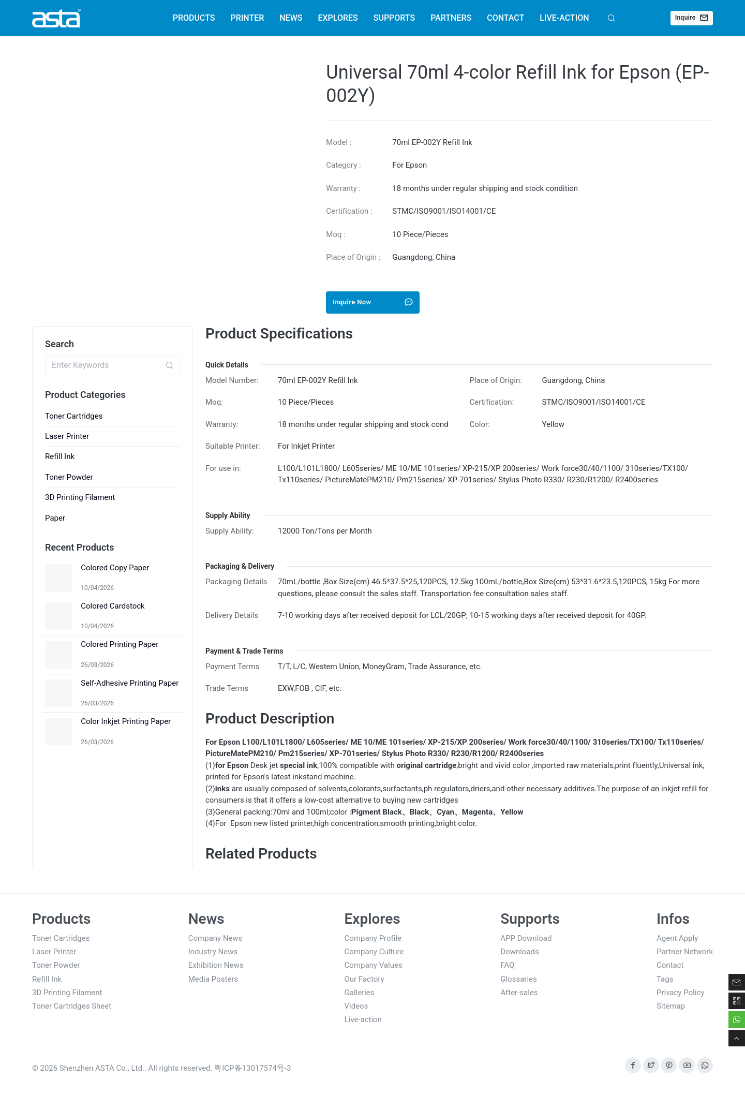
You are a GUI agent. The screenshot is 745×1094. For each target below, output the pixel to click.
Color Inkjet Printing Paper (126, 721)
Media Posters (213, 979)
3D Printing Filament (80, 497)
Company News (215, 938)
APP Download (526, 938)
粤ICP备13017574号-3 (252, 1068)
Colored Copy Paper (115, 567)
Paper (55, 518)
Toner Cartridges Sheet (71, 1006)
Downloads (519, 951)
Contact (670, 965)
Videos (356, 1006)
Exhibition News (216, 965)
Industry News (212, 951)
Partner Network (685, 951)
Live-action (363, 1019)
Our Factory (364, 979)
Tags (665, 979)
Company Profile (373, 938)
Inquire (691, 17)
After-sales (519, 992)
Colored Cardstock (112, 606)
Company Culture (374, 951)
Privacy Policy (680, 992)
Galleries (360, 992)
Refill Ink (59, 456)
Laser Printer (67, 436)
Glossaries (518, 979)
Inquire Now (373, 302)
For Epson (409, 165)
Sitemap (671, 1006)
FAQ (507, 965)
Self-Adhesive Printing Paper (129, 683)
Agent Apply (677, 938)
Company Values (374, 965)
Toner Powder (69, 477)
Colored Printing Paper (119, 644)
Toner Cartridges (73, 416)
